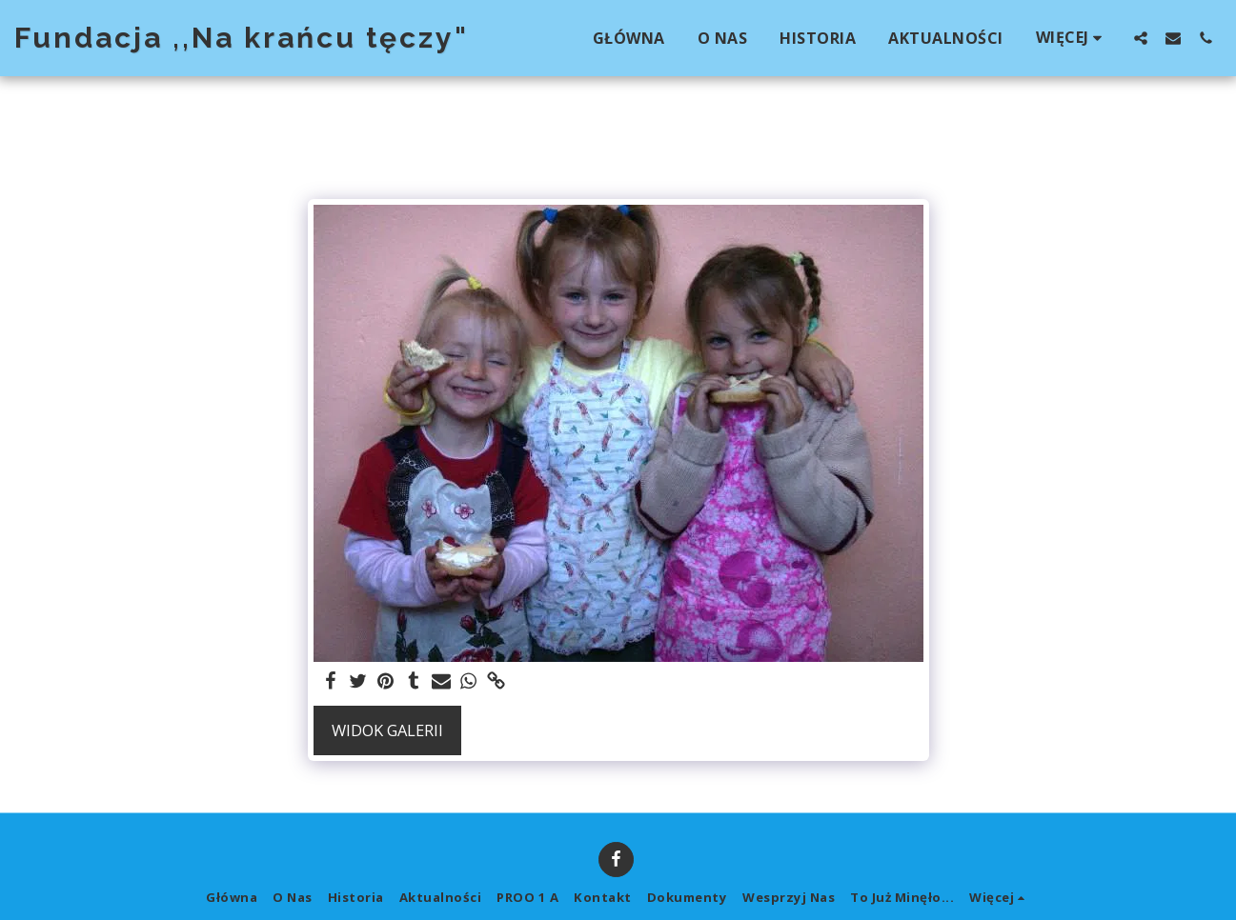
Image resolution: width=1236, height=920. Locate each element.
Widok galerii (387, 730)
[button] (1140, 38)
